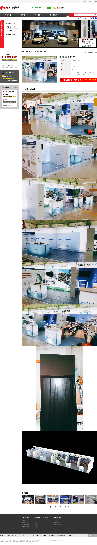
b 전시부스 (35, 520)
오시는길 (84, 1)
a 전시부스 (24, 520)
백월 (93, 18)
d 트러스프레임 (57, 520)
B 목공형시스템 (10, 27)
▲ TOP (92, 535)
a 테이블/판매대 (25, 526)
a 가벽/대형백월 (25, 524)
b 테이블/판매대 (36, 526)
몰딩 (96, 18)
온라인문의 (90, 1)
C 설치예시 (9, 30)
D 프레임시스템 (10, 34)
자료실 (95, 1)
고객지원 (37, 15)
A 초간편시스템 (10, 23)
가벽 (84, 18)
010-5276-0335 (89, 80)
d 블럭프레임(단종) (58, 524)
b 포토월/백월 (36, 524)
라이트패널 (88, 18)
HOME (79, 1)
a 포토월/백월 (25, 522)
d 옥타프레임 (56, 522)
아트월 (76, 18)
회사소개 (8, 15)
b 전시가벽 (35, 522)
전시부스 (80, 18)
